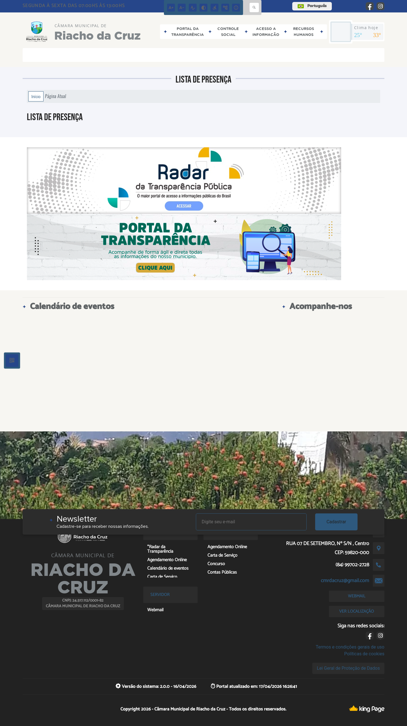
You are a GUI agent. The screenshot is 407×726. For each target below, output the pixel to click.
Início (35, 96)
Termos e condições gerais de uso (350, 647)
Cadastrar (336, 521)
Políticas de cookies (364, 653)
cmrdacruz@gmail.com (345, 580)
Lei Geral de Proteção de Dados (348, 668)
